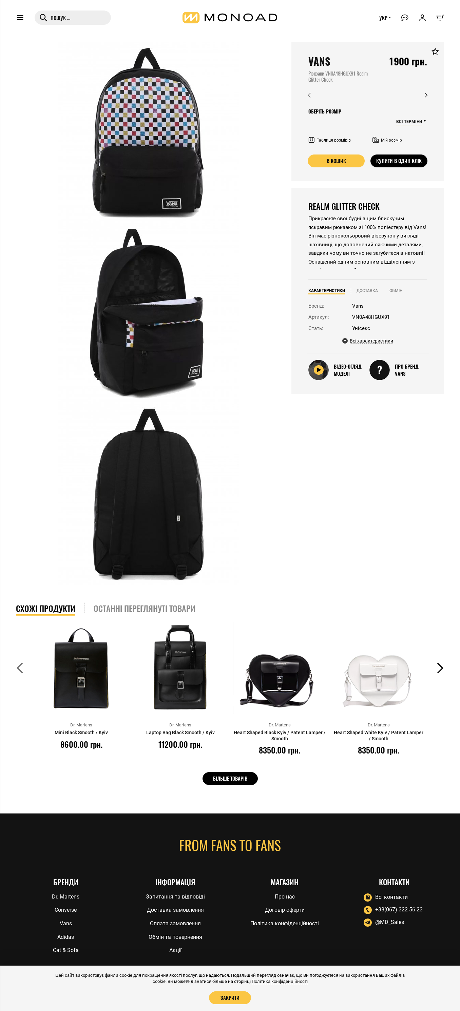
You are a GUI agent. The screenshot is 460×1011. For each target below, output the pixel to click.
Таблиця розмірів (329, 140)
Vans (66, 923)
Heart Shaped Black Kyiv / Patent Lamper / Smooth (279, 735)
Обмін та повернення (175, 936)
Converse (66, 909)
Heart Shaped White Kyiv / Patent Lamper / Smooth (378, 735)
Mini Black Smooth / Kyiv (81, 732)
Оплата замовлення (175, 923)
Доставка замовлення (175, 909)
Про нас (285, 895)
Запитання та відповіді (175, 895)
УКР (382, 19)
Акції (175, 950)
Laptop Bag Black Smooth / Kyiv (180, 732)
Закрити (230, 997)
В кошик (336, 160)
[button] (309, 95)
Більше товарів (230, 778)
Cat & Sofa (66, 950)
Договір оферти (285, 909)
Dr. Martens (65, 895)
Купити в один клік (399, 160)
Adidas (65, 936)
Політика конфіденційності (284, 923)
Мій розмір (387, 140)
